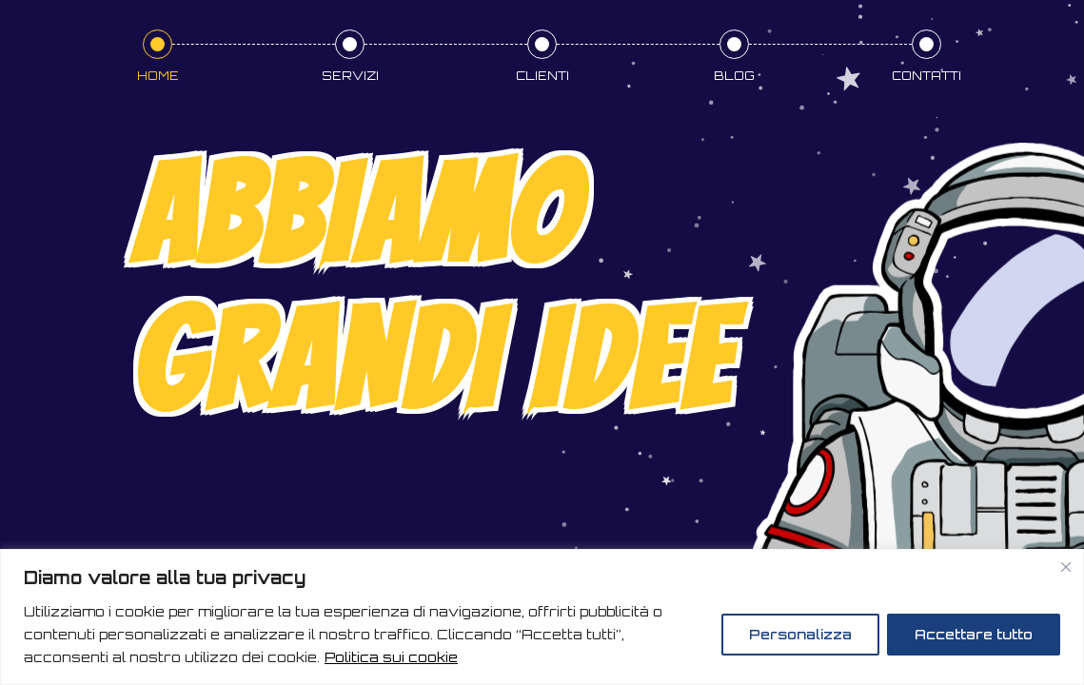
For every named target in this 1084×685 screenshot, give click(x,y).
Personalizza (800, 634)
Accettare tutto (974, 634)
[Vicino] (1066, 567)
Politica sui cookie (391, 657)
